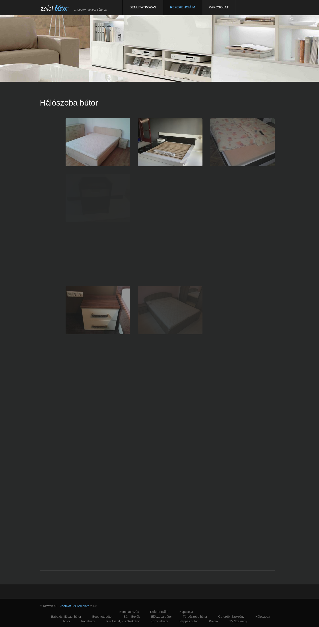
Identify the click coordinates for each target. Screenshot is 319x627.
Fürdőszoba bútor (195, 616)
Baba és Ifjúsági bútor (66, 616)
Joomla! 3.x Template (74, 606)
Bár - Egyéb (132, 616)
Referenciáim (182, 7)
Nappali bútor (188, 621)
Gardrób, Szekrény (231, 616)
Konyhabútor (159, 621)
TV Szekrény (238, 621)
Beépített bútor (102, 616)
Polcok (213, 621)
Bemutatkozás (143, 7)
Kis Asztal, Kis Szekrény (123, 621)
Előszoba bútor (161, 616)
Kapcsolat (219, 7)
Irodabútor (88, 621)
